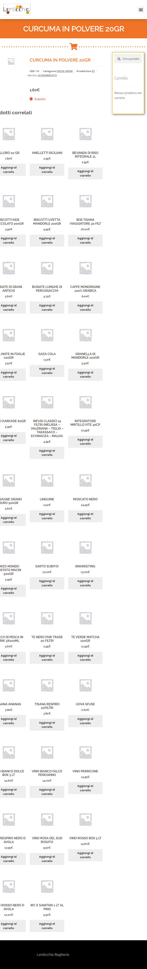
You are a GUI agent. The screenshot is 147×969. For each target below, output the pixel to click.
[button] (138, 5)
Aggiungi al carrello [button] (47, 170)
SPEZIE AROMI (64, 71)
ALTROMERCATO (47, 75)
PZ (93, 71)
